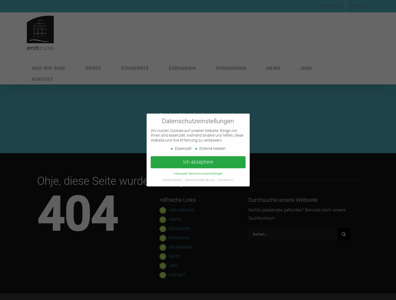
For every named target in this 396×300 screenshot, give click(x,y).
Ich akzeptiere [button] (198, 162)
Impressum (225, 179)
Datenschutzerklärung (200, 179)
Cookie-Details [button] (172, 179)
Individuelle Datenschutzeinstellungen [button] (198, 173)
